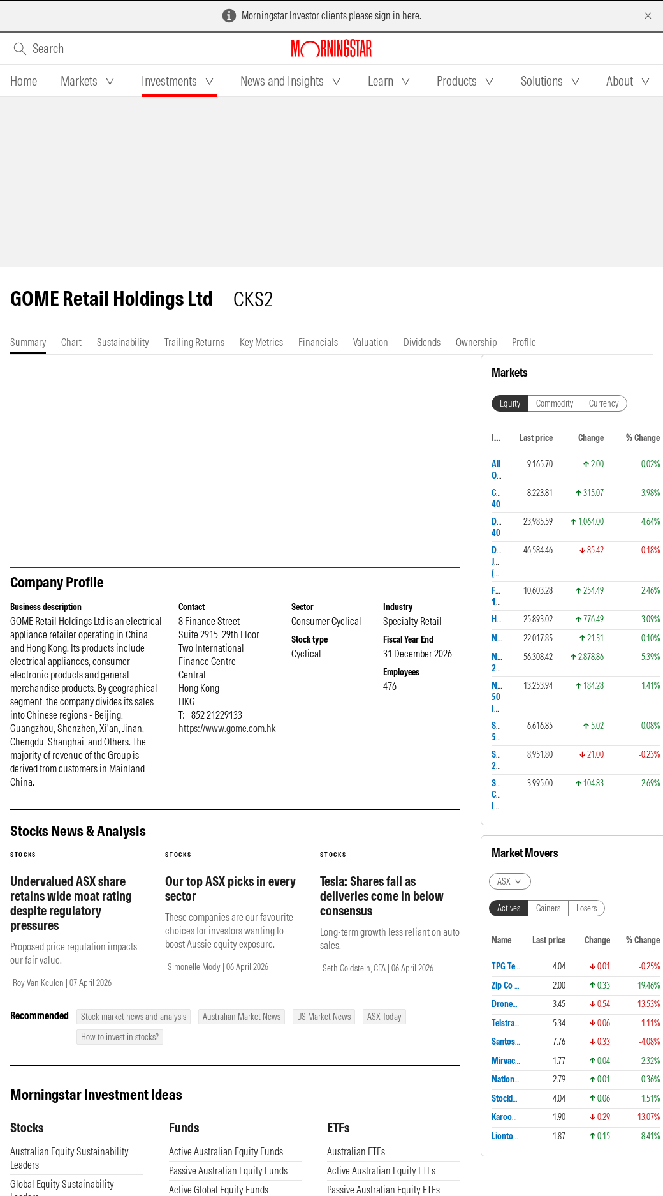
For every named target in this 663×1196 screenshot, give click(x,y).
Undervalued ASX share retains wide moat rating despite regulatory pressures (71, 903)
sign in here (397, 15)
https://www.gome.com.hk (227, 728)
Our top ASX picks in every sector (230, 888)
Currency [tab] (604, 403)
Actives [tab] (508, 908)
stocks (23, 855)
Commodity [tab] (554, 403)
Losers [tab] (586, 908)
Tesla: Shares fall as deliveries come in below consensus (382, 896)
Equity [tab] (510, 403)
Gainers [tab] (548, 908)
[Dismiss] (648, 15)
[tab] (23, 81)
